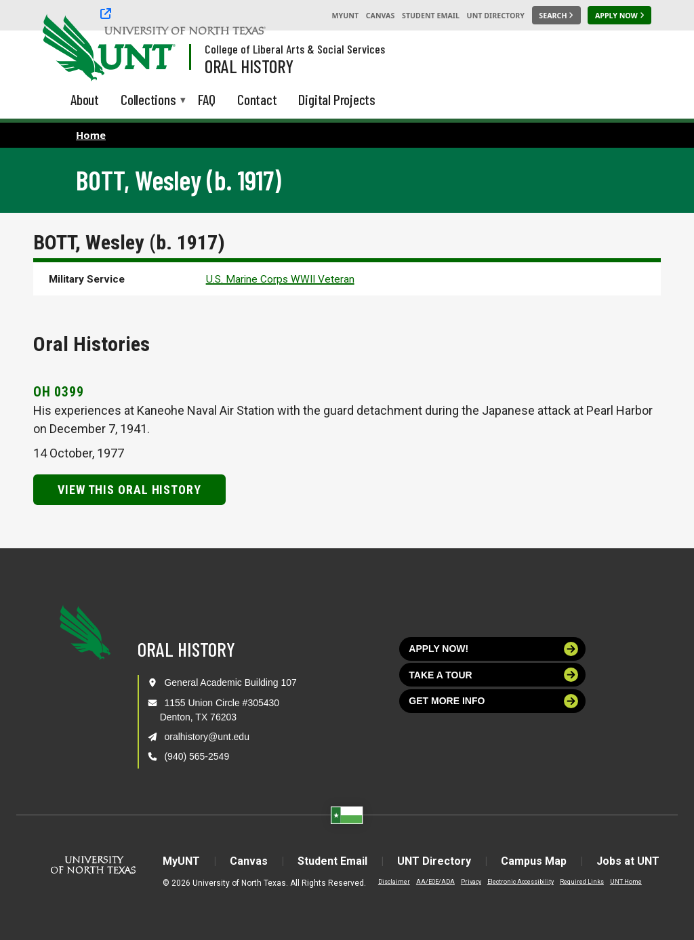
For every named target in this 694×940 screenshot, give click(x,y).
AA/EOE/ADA (435, 881)
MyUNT (345, 15)
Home (91, 135)
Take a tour (493, 675)
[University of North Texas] (68, 46)
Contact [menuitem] (257, 99)
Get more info (493, 701)
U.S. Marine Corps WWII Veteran (280, 279)
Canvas (380, 15)
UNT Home (626, 881)
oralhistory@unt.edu (206, 736)
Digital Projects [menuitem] (336, 99)
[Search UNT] (556, 15)
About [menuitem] (84, 99)
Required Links (582, 881)
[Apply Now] (619, 15)
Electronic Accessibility (520, 881)
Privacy (471, 881)
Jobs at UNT (627, 861)
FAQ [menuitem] (207, 99)
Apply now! (493, 649)
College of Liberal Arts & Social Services (295, 48)
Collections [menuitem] (148, 100)
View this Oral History (129, 490)
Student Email (431, 15)
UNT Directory (496, 15)
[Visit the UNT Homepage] (154, 48)
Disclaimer (394, 881)
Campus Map (534, 861)
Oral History (249, 66)
